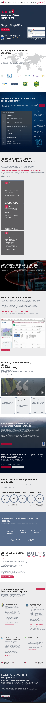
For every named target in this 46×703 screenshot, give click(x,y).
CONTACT (34, 2)
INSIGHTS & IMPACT (29, 2)
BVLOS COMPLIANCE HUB (21, 2)
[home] (2, 2)
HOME (6, 2)
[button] (9, 2)
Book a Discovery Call (5, 29)
